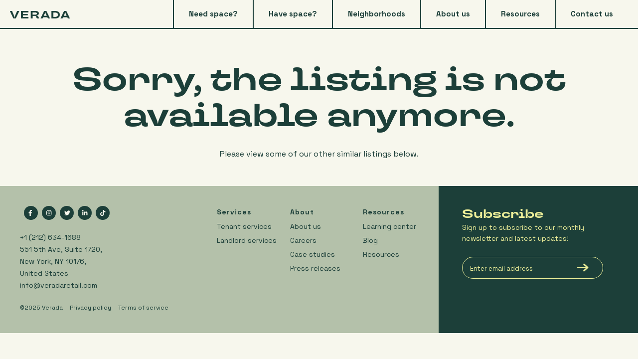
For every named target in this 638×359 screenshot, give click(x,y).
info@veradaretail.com (58, 285)
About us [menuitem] (453, 13)
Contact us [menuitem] (592, 13)
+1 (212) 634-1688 (50, 237)
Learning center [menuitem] (389, 226)
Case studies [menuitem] (312, 254)
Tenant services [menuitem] (244, 226)
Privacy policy (90, 308)
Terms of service (143, 308)
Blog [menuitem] (370, 240)
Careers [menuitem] (303, 240)
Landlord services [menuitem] (247, 240)
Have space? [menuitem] (293, 13)
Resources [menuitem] (520, 13)
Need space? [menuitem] (213, 13)
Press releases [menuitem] (315, 268)
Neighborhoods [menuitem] (376, 13)
